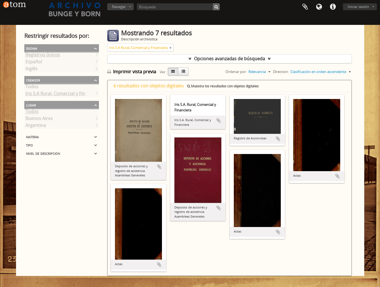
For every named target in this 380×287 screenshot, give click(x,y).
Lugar (31, 105)
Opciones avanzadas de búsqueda (229, 59)
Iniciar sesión (358, 6)
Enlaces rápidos (333, 7)
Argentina (35, 126)
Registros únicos (42, 56)
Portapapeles (305, 7)
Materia (32, 137)
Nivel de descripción (43, 153)
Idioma (319, 7)
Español (33, 63)
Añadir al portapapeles (159, 166)
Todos (31, 88)
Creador (33, 80)
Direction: (281, 71)
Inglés (31, 70)
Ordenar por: (236, 71)
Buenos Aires (39, 119)
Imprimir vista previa (131, 72)
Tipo (29, 145)
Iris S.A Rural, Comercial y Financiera (63, 95)
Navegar (119, 6)
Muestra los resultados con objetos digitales (223, 86)
